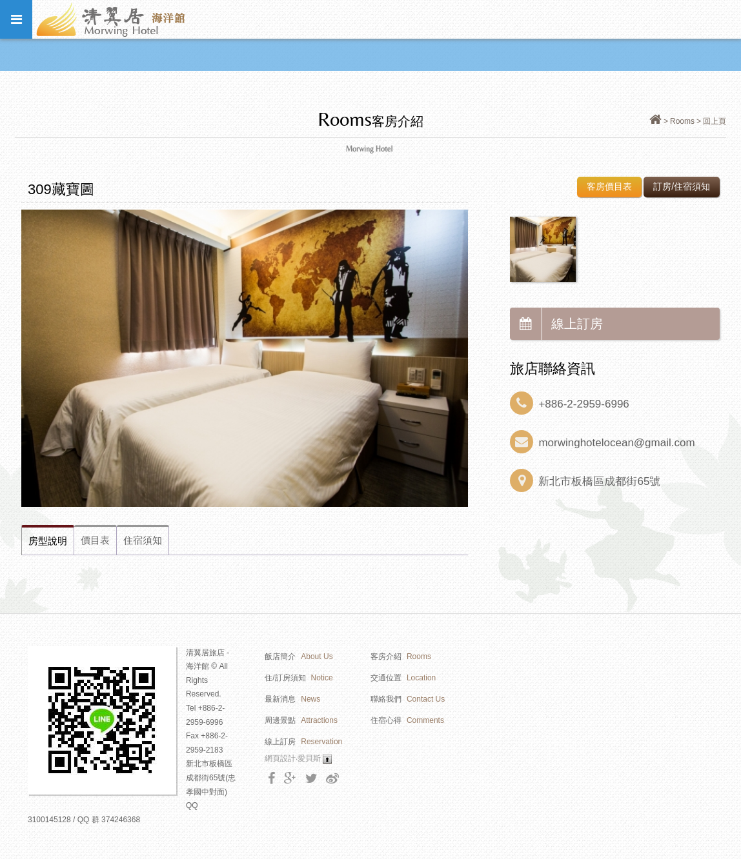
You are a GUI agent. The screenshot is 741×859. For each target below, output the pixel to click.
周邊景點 (301, 720)
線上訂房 (556, 324)
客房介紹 (400, 656)
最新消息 (292, 699)
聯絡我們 (407, 699)
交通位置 (403, 677)
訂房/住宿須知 (681, 186)
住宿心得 (407, 720)
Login (327, 759)
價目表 (95, 540)
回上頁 (714, 121)
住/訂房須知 (298, 677)
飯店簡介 (298, 656)
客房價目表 (609, 186)
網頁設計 (280, 758)
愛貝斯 (309, 758)
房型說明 (47, 540)
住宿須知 (142, 540)
